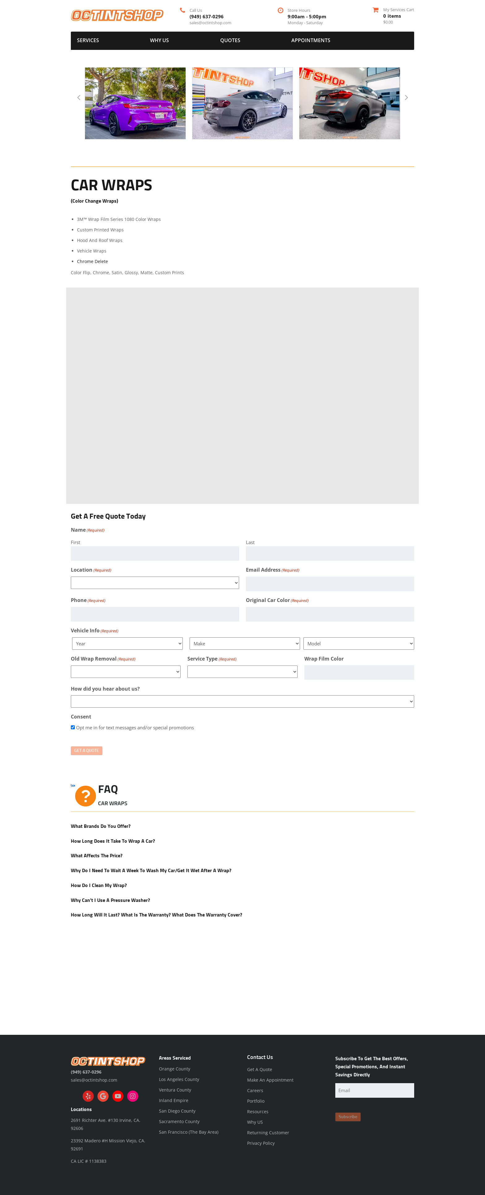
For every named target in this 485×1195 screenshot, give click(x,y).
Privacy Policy (261, 1143)
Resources (257, 1111)
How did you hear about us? (105, 688)
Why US (159, 40)
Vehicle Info (94, 631)
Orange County (174, 1069)
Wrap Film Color (324, 658)
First (75, 542)
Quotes (230, 40)
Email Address (272, 570)
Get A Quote (259, 1069)
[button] (78, 97)
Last (250, 542)
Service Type (211, 659)
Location (91, 570)
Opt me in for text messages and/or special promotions (135, 727)
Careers (255, 1090)
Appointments (310, 40)
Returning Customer (268, 1133)
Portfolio (255, 1101)
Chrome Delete (93, 261)
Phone (88, 600)
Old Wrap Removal (103, 659)
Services (88, 40)
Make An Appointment (270, 1080)
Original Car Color (277, 600)
